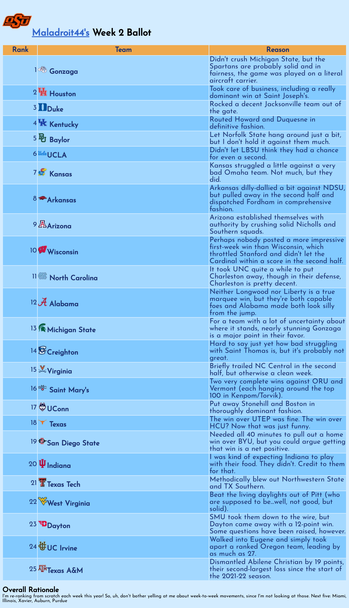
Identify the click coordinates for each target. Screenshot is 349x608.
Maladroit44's (60, 33)
